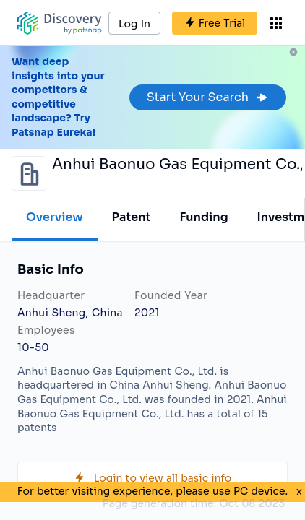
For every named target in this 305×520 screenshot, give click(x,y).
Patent (131, 217)
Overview (54, 217)
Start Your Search (208, 97)
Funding (203, 217)
